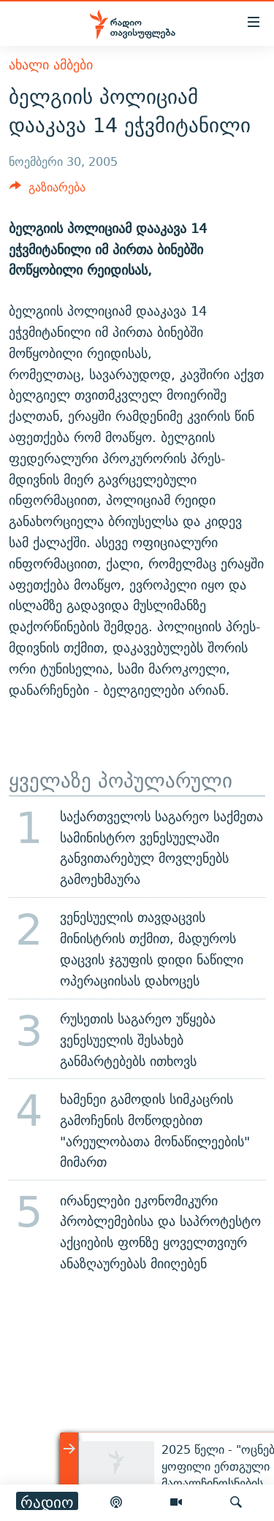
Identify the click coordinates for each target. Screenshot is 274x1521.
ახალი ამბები (51, 64)
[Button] (47, 191)
